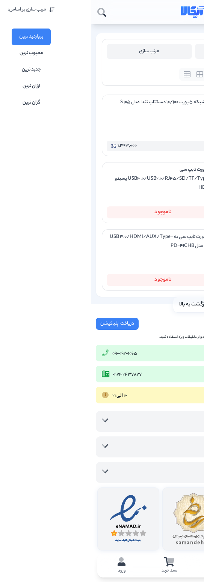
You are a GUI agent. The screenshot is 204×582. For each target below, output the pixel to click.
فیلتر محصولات (146, 51)
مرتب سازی (58, 51)
